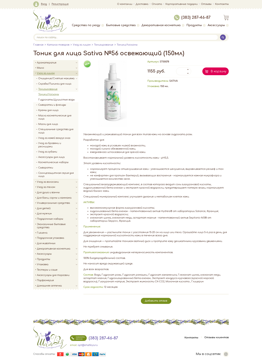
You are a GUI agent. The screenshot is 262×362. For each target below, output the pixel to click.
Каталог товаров (58, 45)
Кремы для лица (48, 110)
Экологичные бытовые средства (57, 226)
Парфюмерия (45, 280)
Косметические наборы (53, 162)
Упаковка (57, 264)
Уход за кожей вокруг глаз (54, 138)
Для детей (57, 208)
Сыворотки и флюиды (52, 105)
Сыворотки (45, 167)
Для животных (46, 243)
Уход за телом (57, 187)
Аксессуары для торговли (53, 275)
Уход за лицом (82, 45)
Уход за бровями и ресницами (49, 145)
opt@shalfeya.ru (88, 345)
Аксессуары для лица (51, 157)
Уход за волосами (57, 182)
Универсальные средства (57, 203)
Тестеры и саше (47, 270)
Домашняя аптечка (57, 285)
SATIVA (173, 81)
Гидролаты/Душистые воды (56, 99)
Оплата (157, 4)
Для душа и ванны (57, 192)
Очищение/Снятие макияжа (58, 78)
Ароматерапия (57, 62)
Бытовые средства (123, 25)
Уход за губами (47, 152)
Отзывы (206, 4)
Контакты (222, 4)
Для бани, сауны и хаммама (54, 198)
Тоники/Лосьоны (127, 45)
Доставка (142, 4)
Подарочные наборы (57, 219)
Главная (38, 45)
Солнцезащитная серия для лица (56, 175)
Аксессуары (218, 25)
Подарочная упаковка (50, 238)
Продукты (196, 25)
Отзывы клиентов (216, 337)
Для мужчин (57, 213)
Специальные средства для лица (55, 131)
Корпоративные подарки (181, 4)
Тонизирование (103, 45)
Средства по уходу (88, 25)
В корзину (218, 71)
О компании (124, 4)
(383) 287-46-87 (192, 17)
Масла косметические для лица (54, 117)
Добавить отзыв (156, 301)
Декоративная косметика (163, 25)
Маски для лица (48, 124)
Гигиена (57, 233)
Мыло (57, 68)
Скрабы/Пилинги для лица (54, 84)
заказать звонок (77, 338)
